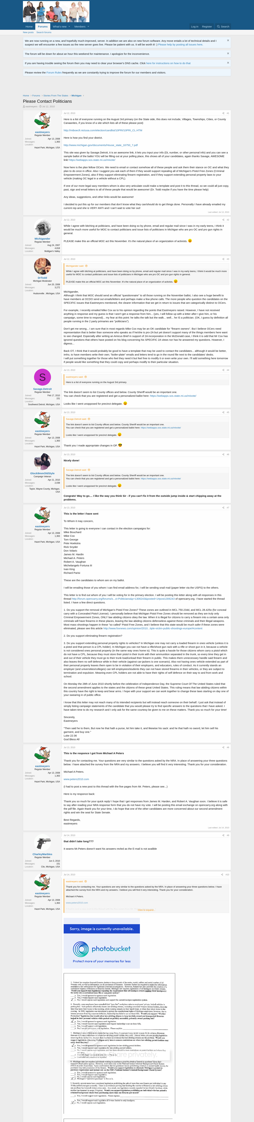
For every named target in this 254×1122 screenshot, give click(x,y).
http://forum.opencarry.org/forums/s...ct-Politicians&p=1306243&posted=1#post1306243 (123, 598)
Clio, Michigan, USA (50, 867)
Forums (43, 26)
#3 (228, 259)
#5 (228, 412)
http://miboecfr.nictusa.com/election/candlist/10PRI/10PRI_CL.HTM (103, 130)
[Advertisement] (87, 86)
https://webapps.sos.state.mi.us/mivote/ (92, 159)
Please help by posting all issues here (180, 44)
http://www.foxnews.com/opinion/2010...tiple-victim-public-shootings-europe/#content (152, 628)
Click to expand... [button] (146, 910)
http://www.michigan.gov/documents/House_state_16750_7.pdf (101, 145)
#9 (228, 835)
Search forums (44, 32)
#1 (228, 113)
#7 (228, 507)
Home (29, 26)
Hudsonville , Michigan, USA (46, 293)
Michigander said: (75, 266)
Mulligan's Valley (52, 251)
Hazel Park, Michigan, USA (47, 147)
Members (80, 26)
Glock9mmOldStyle (42, 473)
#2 (228, 220)
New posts (28, 32)
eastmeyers (31, 106)
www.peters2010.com (76, 779)
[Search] (223, 26)
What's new (59, 26)
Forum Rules (54, 72)
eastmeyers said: (74, 377)
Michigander (42, 238)
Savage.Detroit (42, 388)
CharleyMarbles (42, 854)
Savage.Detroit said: (76, 419)
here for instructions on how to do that (168, 63)
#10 (227, 874)
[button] (69, 26)
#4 (228, 370)
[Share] (223, 113)
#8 (228, 747)
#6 (228, 454)
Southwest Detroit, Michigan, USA (44, 404)
